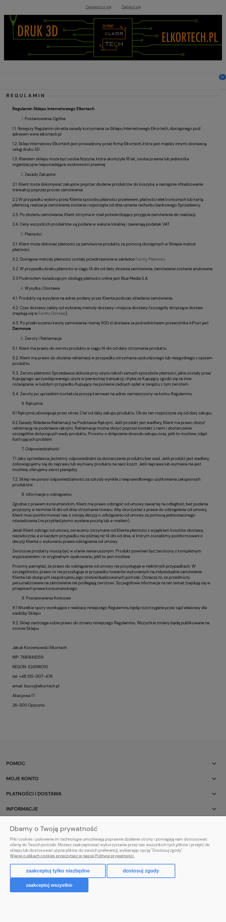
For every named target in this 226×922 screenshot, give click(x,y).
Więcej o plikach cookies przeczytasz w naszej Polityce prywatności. (72, 856)
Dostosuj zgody (141, 870)
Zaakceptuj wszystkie (49, 885)
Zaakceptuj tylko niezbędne (58, 870)
